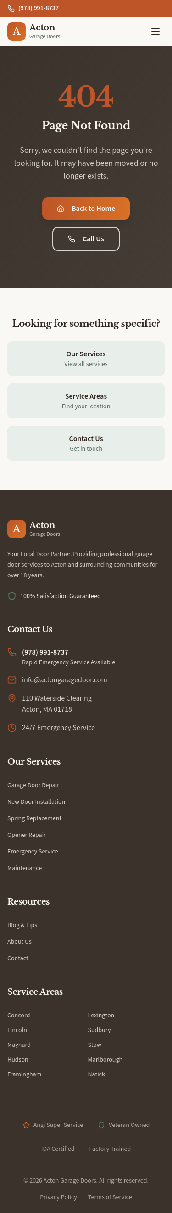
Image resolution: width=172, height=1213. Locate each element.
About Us (19, 941)
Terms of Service (110, 1197)
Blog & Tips (22, 925)
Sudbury (99, 1030)
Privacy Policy (58, 1197)
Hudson (17, 1059)
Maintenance (24, 868)
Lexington (101, 1015)
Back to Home (86, 208)
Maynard (19, 1045)
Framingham (24, 1074)
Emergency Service (32, 851)
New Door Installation (36, 802)
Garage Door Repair (33, 785)
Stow (94, 1045)
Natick (96, 1074)
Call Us (86, 239)
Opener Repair (26, 835)
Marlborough (105, 1059)
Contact (17, 958)
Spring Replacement (34, 818)
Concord (18, 1015)
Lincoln (17, 1030)
